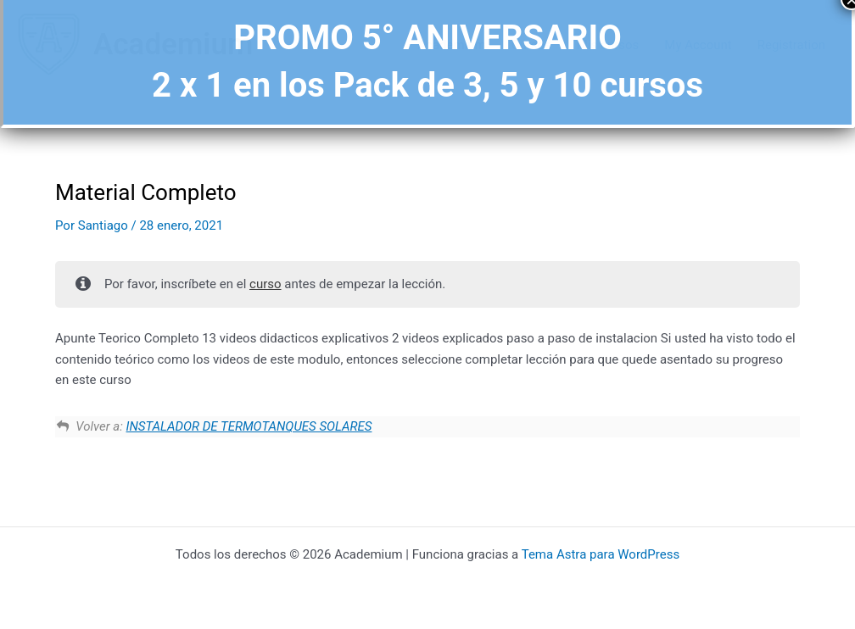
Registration (791, 45)
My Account (697, 45)
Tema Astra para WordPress (600, 554)
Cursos (531, 45)
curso (265, 284)
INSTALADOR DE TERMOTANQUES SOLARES (249, 426)
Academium (173, 44)
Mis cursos (608, 45)
